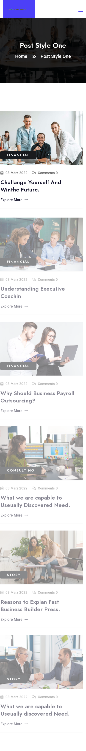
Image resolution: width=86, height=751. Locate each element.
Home (22, 56)
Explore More (14, 200)
